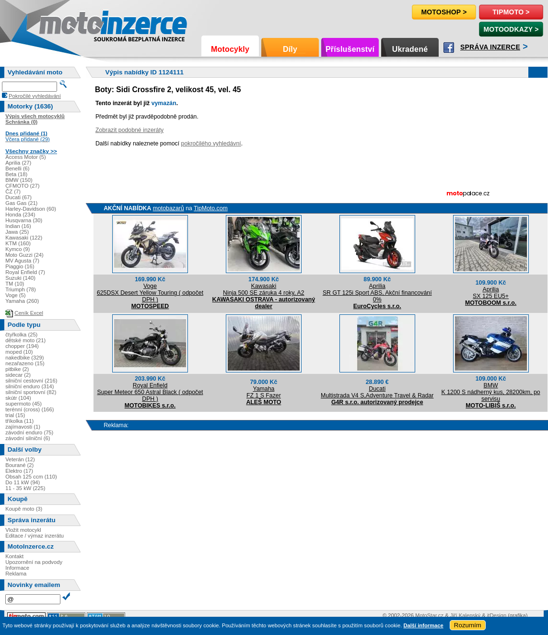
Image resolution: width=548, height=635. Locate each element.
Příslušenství (350, 49)
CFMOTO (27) (22, 186)
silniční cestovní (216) (31, 380)
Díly (290, 49)
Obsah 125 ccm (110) (31, 476)
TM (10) (14, 284)
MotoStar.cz (429, 615)
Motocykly (230, 49)
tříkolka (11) (19, 421)
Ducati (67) (18, 197)
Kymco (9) (17, 249)
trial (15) (15, 415)
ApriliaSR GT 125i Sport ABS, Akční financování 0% (377, 293)
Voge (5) (15, 295)
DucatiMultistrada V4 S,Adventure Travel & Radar (377, 392)
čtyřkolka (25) (21, 334)
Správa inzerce (490, 47)
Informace (17, 568)
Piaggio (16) (19, 266)
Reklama (15, 573)
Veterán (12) (20, 459)
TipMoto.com (211, 208)
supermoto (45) (23, 404)
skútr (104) (18, 398)
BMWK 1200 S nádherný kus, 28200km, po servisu (491, 392)
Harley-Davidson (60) (30, 209)
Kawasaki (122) (23, 237)
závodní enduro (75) (29, 432)
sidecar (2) (18, 375)
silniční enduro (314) (29, 386)
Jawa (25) (17, 232)
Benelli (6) (17, 168)
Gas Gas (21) (21, 203)
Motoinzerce (59, 23)
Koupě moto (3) (23, 509)
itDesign (496, 615)
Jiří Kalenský (465, 615)
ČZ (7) (13, 191)
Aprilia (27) (18, 163)
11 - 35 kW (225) (25, 488)
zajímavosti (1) (22, 427)
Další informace (423, 625)
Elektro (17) (19, 471)
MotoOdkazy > (510, 29)
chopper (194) (22, 346)
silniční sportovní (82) (30, 392)
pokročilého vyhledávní (211, 143)
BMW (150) (19, 180)
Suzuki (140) (20, 278)
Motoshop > (443, 12)
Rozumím (467, 625)
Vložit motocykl (23, 530)
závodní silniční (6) (27, 438)
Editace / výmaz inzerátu (34, 536)
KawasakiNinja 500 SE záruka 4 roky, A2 (263, 289)
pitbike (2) (17, 369)
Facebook (448, 47)
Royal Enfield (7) (25, 272)
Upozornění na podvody (33, 562)
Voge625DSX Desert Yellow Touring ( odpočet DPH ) (150, 293)
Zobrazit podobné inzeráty (129, 130)
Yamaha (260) (22, 301)
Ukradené (410, 49)
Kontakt (14, 556)
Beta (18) (16, 174)
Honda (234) (20, 214)
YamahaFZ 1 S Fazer (263, 392)
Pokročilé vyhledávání (35, 96)
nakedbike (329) (24, 357)
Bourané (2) (19, 465)
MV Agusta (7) (22, 261)
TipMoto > (510, 12)
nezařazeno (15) (24, 363)
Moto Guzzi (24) (24, 255)
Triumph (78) (20, 289)
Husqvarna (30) (23, 220)
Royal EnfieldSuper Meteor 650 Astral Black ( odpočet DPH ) (150, 392)
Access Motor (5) (25, 157)
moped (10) (19, 352)
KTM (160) (18, 243)
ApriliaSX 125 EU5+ (491, 293)
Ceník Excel (28, 313)
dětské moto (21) (25, 340)
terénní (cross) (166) (29, 409)
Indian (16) (18, 226)
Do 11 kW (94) (22, 482)
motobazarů (168, 208)
